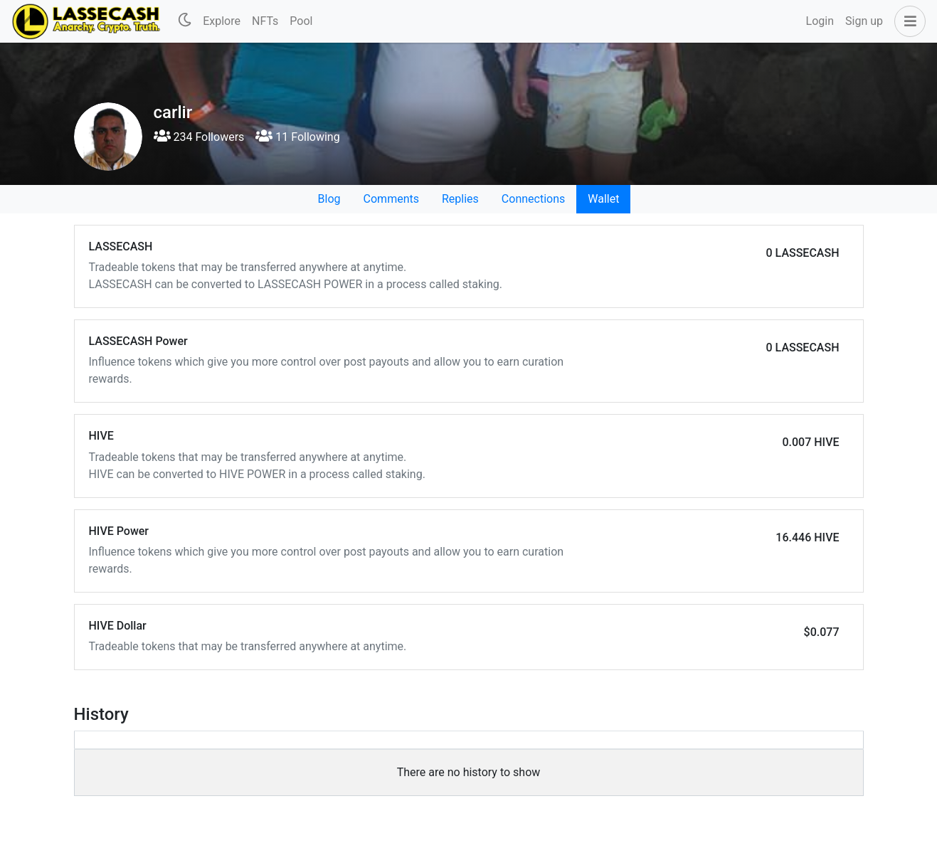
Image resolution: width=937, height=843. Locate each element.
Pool (301, 21)
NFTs (265, 21)
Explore (221, 21)
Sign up (864, 21)
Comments (391, 199)
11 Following (297, 137)
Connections (533, 199)
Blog (329, 199)
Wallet (603, 199)
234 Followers (199, 137)
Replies (460, 199)
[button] (907, 21)
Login (820, 21)
